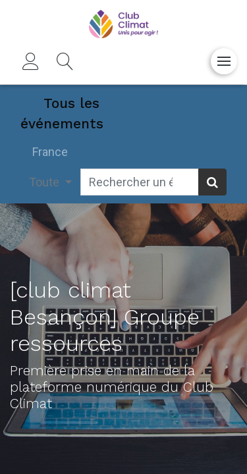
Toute (45, 182)
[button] (65, 61)
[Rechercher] (212, 182)
